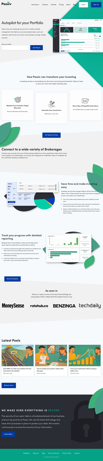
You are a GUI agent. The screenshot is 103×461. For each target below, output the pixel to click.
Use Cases (35, 4)
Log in (83, 4)
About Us (36, 453)
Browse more (8, 385)
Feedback (26, 453)
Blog (74, 4)
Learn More (8, 434)
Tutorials (53, 4)
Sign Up (96, 4)
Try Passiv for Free (51, 135)
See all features (12, 279)
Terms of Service (53, 453)
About (68, 4)
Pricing (61, 4)
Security (77, 453)
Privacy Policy (66, 453)
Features (45, 4)
